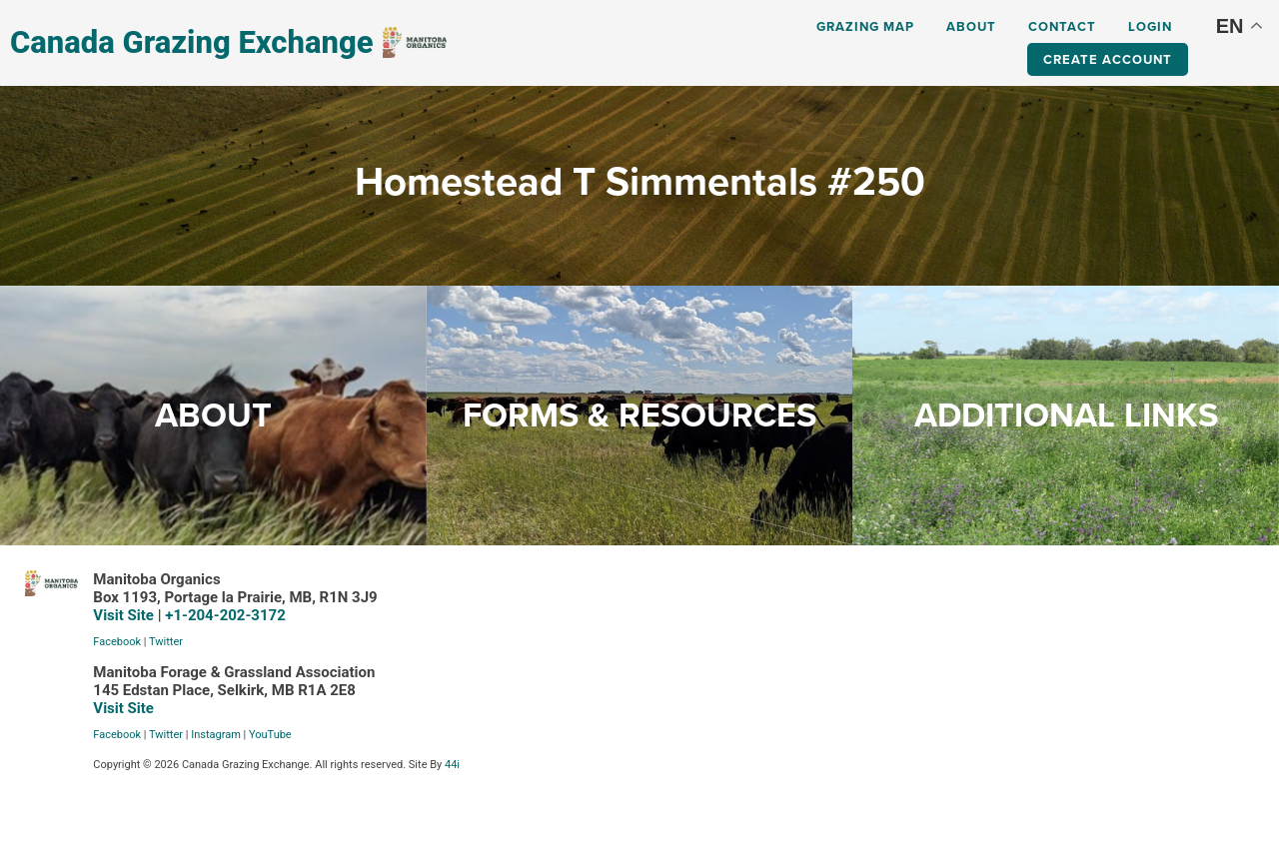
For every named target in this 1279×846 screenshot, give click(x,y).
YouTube (270, 734)
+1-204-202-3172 (225, 615)
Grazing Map (865, 26)
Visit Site (123, 615)
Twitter (166, 641)
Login (1150, 26)
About (971, 26)
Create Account (1107, 59)
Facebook (117, 641)
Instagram (216, 734)
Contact (1062, 26)
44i (452, 764)
